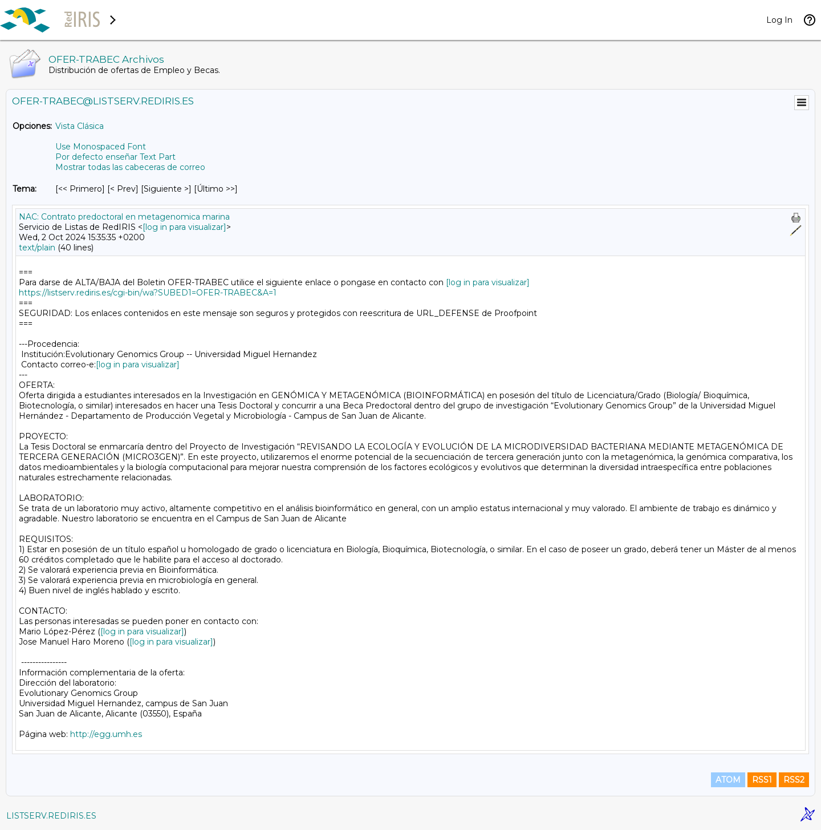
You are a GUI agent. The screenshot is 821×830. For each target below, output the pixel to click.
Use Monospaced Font (100, 146)
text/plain (37, 247)
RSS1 (762, 780)
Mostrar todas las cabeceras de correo (130, 167)
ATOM (728, 780)
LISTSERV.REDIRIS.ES (51, 816)
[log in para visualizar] (184, 227)
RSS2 (793, 780)
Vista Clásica (79, 126)
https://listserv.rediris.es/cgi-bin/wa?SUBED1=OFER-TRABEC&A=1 (148, 293)
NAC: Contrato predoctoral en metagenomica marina (124, 217)
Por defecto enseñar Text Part (115, 157)
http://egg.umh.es (106, 734)
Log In (779, 20)
